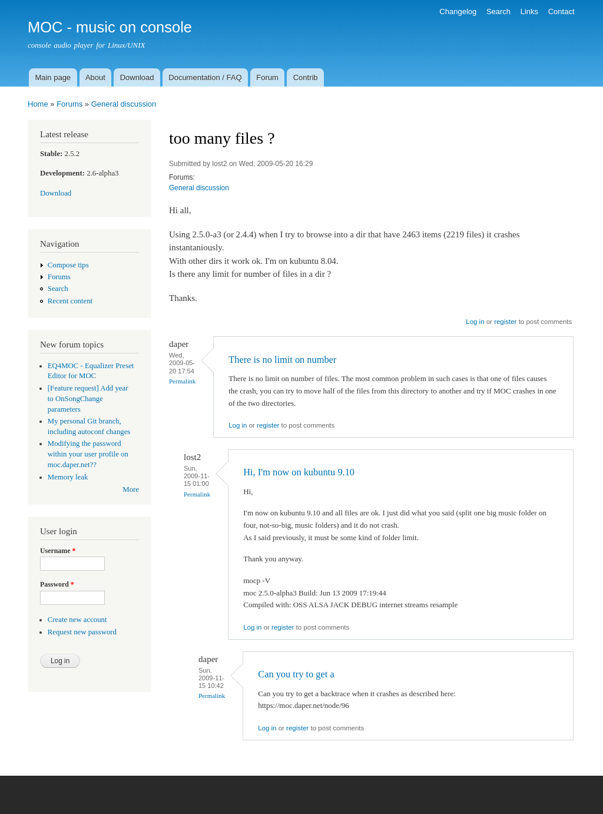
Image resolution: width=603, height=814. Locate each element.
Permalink (182, 381)
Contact (561, 11)
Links (529, 11)
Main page (53, 77)
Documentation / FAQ (204, 77)
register (505, 321)
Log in (475, 321)
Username (57, 551)
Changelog (457, 11)
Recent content (70, 301)
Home (38, 104)
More (130, 489)
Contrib (305, 77)
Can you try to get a (296, 674)
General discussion (124, 104)
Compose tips (68, 265)
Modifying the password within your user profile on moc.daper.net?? (88, 454)
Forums (69, 104)
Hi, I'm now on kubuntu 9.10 (298, 472)
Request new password (82, 632)
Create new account (77, 620)
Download (137, 77)
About (95, 77)
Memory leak (68, 477)
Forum (267, 77)
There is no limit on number (282, 359)
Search (498, 11)
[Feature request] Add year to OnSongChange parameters (88, 398)
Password (57, 584)
